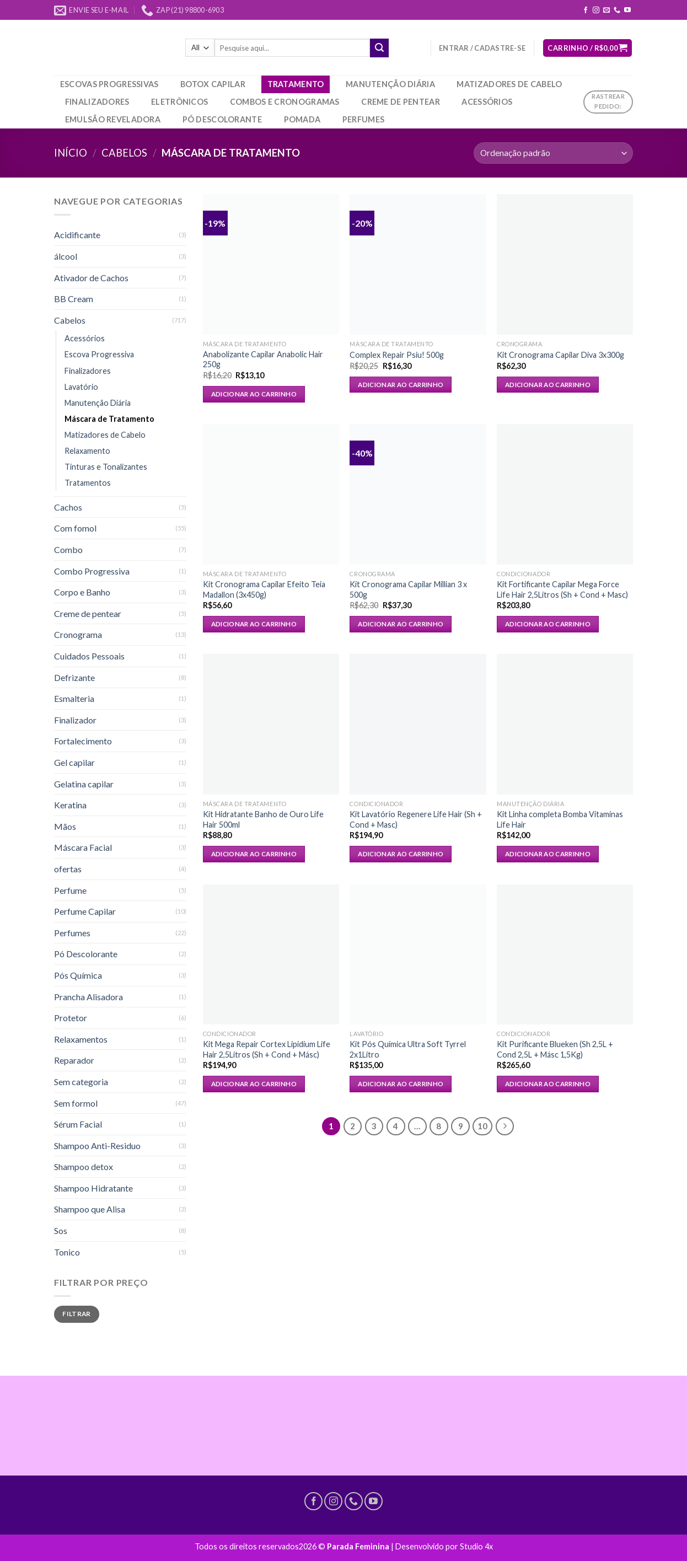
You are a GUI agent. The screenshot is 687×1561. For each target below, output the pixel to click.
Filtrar (76, 1314)
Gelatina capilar (84, 784)
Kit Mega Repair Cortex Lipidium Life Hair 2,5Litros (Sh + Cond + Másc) (266, 1049)
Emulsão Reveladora (112, 119)
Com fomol (75, 528)
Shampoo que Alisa (89, 1209)
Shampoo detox (83, 1166)
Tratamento (295, 84)
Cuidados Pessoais (89, 656)
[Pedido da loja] (553, 153)
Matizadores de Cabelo (509, 84)
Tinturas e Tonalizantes (106, 466)
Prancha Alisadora (88, 996)
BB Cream (73, 298)
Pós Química (78, 975)
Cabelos (124, 153)
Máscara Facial (83, 847)
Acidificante (77, 234)
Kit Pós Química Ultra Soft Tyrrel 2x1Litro (408, 1049)
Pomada (302, 119)
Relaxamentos (81, 1039)
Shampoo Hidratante (93, 1188)
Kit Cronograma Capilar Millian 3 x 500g (408, 589)
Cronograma (78, 634)
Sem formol (76, 1103)
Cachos (68, 507)
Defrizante (74, 677)
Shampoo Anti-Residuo (97, 1145)
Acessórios (486, 101)
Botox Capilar (212, 84)
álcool (65, 256)
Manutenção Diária (390, 84)
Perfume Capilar (85, 911)
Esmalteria (74, 698)
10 (482, 1126)
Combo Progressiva (92, 571)
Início (70, 153)
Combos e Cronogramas (285, 101)
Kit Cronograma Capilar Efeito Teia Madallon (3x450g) (264, 589)
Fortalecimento (83, 741)
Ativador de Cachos (91, 277)
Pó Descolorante (222, 119)
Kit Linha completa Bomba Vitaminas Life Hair (560, 819)
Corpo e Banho (82, 592)
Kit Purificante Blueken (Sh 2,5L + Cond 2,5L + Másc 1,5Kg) (555, 1049)
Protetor (70, 1017)
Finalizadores (97, 101)
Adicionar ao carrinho (254, 394)
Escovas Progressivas (109, 84)
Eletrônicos (179, 101)
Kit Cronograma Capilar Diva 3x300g (560, 355)
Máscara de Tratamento (109, 418)
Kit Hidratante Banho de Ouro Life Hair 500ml (263, 819)
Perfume (70, 890)
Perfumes (363, 119)
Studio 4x (476, 1546)
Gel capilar (74, 762)
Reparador (74, 1060)
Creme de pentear (400, 101)
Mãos (65, 826)
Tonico (67, 1252)
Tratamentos (88, 482)
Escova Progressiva (99, 354)
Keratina (70, 805)
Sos (60, 1230)
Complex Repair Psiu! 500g (397, 355)
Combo (68, 549)
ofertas (68, 868)
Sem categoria (81, 1081)
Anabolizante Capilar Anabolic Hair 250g (263, 359)
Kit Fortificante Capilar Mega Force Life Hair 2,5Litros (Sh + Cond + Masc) (562, 589)
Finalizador (75, 720)
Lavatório (81, 386)
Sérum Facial (78, 1124)
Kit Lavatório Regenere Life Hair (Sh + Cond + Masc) (416, 819)
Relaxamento (87, 450)
